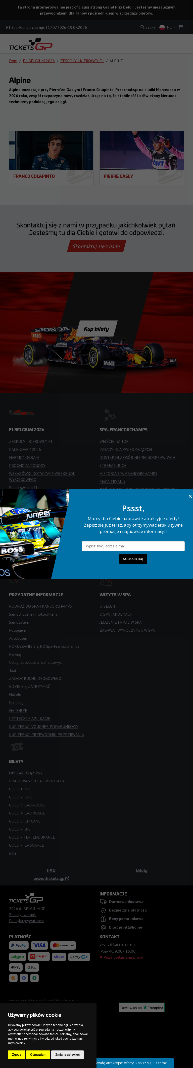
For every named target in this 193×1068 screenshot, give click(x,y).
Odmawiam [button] (38, 1054)
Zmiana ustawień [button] (67, 1054)
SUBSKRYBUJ (133, 558)
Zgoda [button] (16, 1054)
